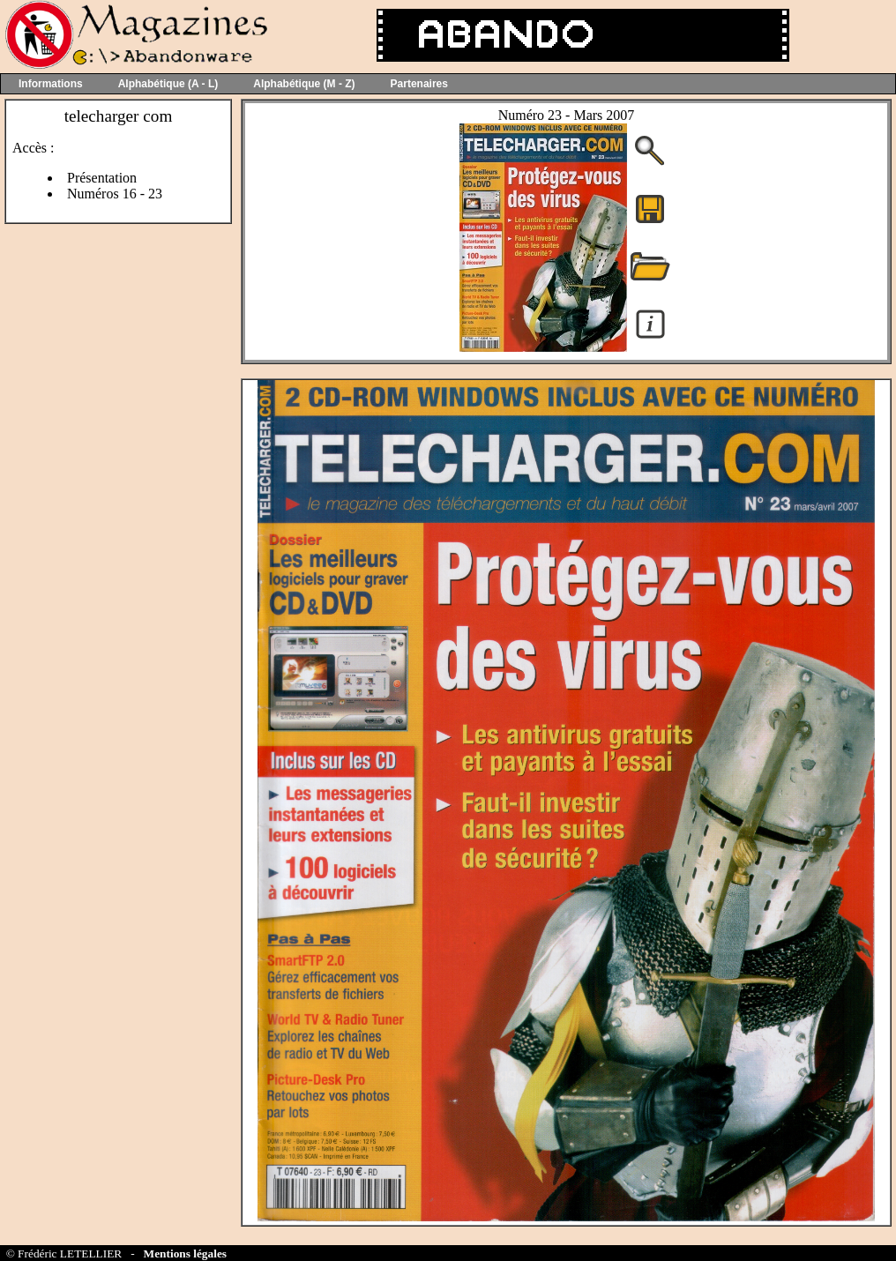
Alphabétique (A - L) (168, 84)
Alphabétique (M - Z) (304, 84)
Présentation (102, 177)
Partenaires (419, 84)
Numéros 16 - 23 (114, 193)
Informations (51, 84)
